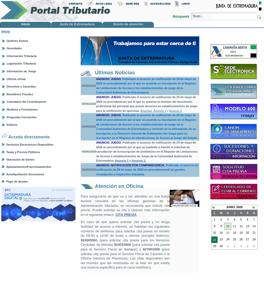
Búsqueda (181, 16)
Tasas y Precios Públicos (23, 152)
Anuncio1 (146, 110)
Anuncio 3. (176, 110)
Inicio (5, 31)
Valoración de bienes (20, 159)
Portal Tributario (55, 10)
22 (213, 240)
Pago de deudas (17, 181)
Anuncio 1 (122, 160)
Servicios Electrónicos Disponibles (29, 144)
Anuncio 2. (139, 160)
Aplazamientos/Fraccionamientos (28, 166)
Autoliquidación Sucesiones (25, 174)
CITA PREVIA (126, 215)
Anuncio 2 (159, 110)
